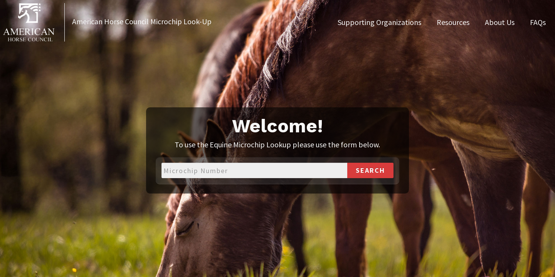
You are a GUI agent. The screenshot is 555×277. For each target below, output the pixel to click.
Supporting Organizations (379, 22)
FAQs (538, 22)
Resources (453, 22)
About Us (500, 22)
